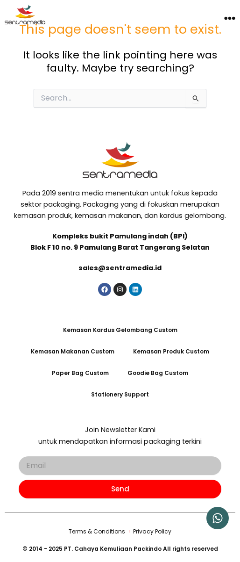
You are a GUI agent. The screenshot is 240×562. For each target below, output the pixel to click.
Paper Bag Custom (80, 373)
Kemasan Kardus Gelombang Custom (120, 330)
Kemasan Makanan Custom (72, 351)
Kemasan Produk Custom (171, 351)
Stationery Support (120, 394)
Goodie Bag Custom (157, 373)
